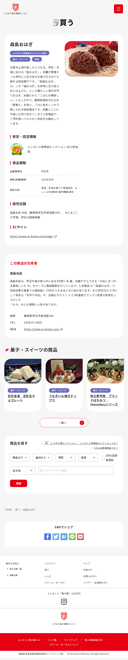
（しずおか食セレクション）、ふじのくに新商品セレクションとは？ (81, 443)
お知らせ (88, 571)
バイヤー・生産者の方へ (96, 585)
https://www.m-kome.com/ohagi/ (33, 236)
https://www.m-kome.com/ (43, 329)
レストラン (50, 565)
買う (17, 511)
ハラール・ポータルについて (64, 646)
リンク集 (51, 642)
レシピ (48, 578)
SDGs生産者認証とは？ (106, 447)
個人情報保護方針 (95, 642)
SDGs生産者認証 (111, 457)
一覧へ (62, 422)
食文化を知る (13, 565)
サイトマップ (71, 642)
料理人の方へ (90, 578)
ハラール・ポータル (55, 585)
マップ (86, 565)
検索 (22, 484)
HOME (8, 511)
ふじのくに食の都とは (27, 642)
